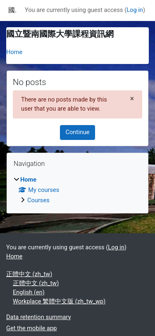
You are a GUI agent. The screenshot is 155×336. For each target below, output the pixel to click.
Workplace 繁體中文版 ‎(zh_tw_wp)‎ (59, 301)
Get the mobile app (31, 328)
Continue (77, 132)
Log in (134, 10)
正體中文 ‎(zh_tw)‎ (29, 274)
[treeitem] (77, 190)
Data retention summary (38, 317)
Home (14, 52)
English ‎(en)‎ (29, 292)
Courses (38, 200)
